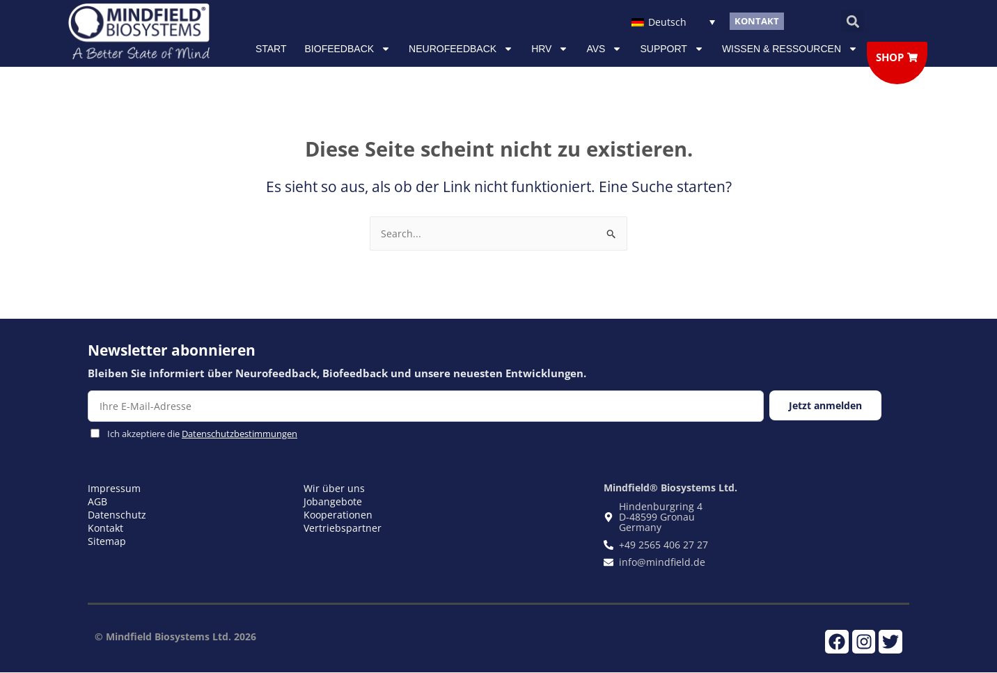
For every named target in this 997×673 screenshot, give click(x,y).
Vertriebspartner (343, 528)
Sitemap (107, 541)
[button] (852, 21)
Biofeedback (348, 49)
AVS (604, 49)
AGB (97, 501)
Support (671, 49)
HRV (549, 49)
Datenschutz (117, 514)
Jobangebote (333, 501)
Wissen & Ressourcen (790, 49)
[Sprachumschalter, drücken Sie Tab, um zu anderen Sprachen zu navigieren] (673, 21)
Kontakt (105, 528)
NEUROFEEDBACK (461, 49)
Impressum (114, 488)
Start (271, 48)
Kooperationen (338, 514)
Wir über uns (334, 488)
